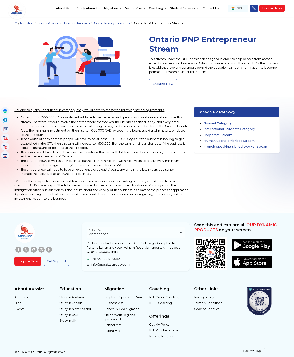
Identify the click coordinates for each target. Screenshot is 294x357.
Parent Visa (112, 331)
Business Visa (114, 303)
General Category (218, 123)
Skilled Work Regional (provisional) (120, 317)
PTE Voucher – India (163, 330)
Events (19, 309)
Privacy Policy (204, 297)
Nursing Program (161, 336)
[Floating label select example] (136, 232)
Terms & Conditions (208, 303)
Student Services (182, 8)
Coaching (156, 8)
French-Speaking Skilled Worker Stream (236, 146)
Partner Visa (113, 325)
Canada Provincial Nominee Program (63, 23)
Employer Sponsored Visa (123, 297)
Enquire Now (272, 8)
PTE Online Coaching (164, 297)
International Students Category (229, 129)
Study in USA (68, 315)
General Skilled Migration (121, 309)
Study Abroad (87, 8)
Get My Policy (159, 324)
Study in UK (67, 320)
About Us (63, 8)
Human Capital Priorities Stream (229, 141)
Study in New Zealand (75, 309)
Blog (17, 303)
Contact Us (211, 8)
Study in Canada (70, 303)
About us (21, 297)
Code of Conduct (206, 309)
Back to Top (254, 351)
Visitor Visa (133, 8)
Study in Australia (71, 297)
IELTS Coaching (160, 303)
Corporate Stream (218, 135)
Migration (111, 8)
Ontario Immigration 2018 (111, 23)
